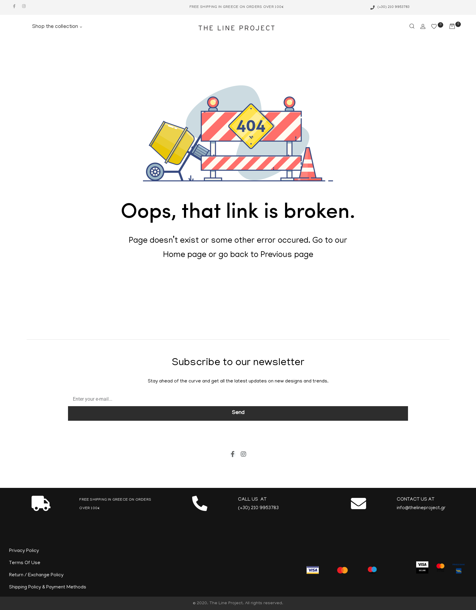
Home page (184, 255)
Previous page (286, 255)
